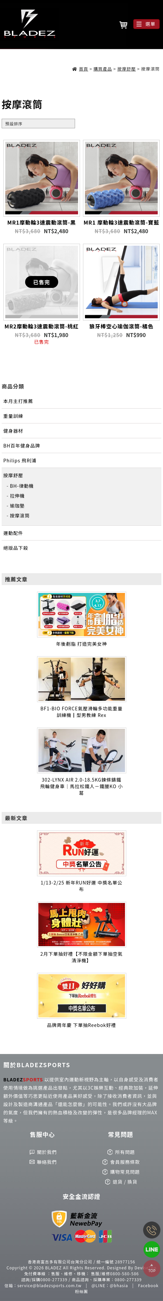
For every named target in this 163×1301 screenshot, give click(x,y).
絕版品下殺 (15, 547)
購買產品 (103, 69)
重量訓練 (13, 416)
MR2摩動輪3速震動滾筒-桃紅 (42, 326)
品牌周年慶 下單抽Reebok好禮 (81, 1025)
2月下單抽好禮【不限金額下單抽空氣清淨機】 (81, 957)
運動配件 (13, 533)
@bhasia (119, 1285)
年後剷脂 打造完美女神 (81, 643)
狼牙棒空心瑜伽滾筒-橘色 (121, 326)
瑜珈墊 (17, 505)
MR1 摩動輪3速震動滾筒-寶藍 (121, 222)
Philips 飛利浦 (19, 460)
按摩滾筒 (20, 515)
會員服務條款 (125, 1162)
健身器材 (13, 430)
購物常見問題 (125, 1171)
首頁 (83, 69)
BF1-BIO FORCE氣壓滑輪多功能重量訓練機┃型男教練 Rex (81, 711)
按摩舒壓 (126, 69)
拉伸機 (17, 495)
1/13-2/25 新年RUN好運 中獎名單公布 (81, 885)
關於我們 (47, 1152)
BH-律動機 (22, 485)
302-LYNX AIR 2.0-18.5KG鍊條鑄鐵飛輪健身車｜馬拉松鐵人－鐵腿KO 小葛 (81, 786)
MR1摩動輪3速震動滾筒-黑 (41, 222)
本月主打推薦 (18, 401)
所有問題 (125, 1152)
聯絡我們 (47, 1162)
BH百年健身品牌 (21, 445)
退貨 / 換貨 (125, 1181)
